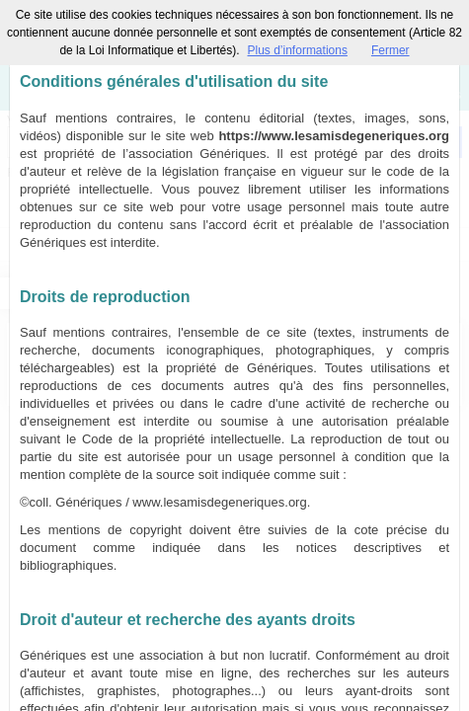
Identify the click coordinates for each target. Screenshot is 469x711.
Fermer (390, 50)
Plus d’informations (298, 50)
